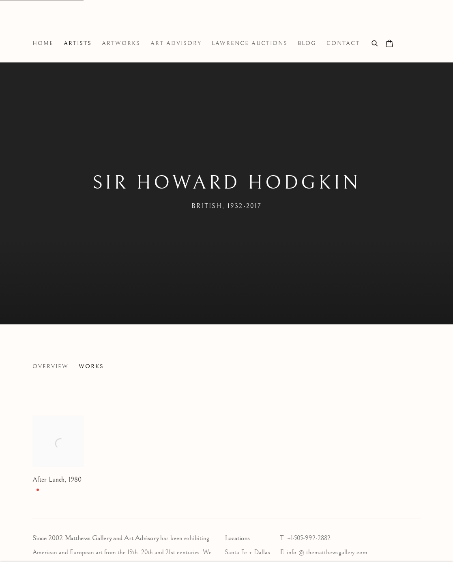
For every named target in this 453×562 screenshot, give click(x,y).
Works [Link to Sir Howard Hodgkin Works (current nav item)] (91, 366)
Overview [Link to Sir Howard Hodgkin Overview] (50, 366)
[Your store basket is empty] (389, 44)
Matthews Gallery (44, 23)
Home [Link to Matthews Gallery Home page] (43, 43)
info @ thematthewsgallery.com (327, 552)
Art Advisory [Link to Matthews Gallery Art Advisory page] (176, 43)
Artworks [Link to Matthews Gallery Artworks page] (121, 43)
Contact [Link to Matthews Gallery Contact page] (343, 43)
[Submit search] (375, 42)
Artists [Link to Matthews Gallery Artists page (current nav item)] (78, 43)
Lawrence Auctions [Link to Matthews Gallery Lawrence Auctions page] (250, 43)
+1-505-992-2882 (309, 538)
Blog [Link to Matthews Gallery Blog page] (307, 43)
